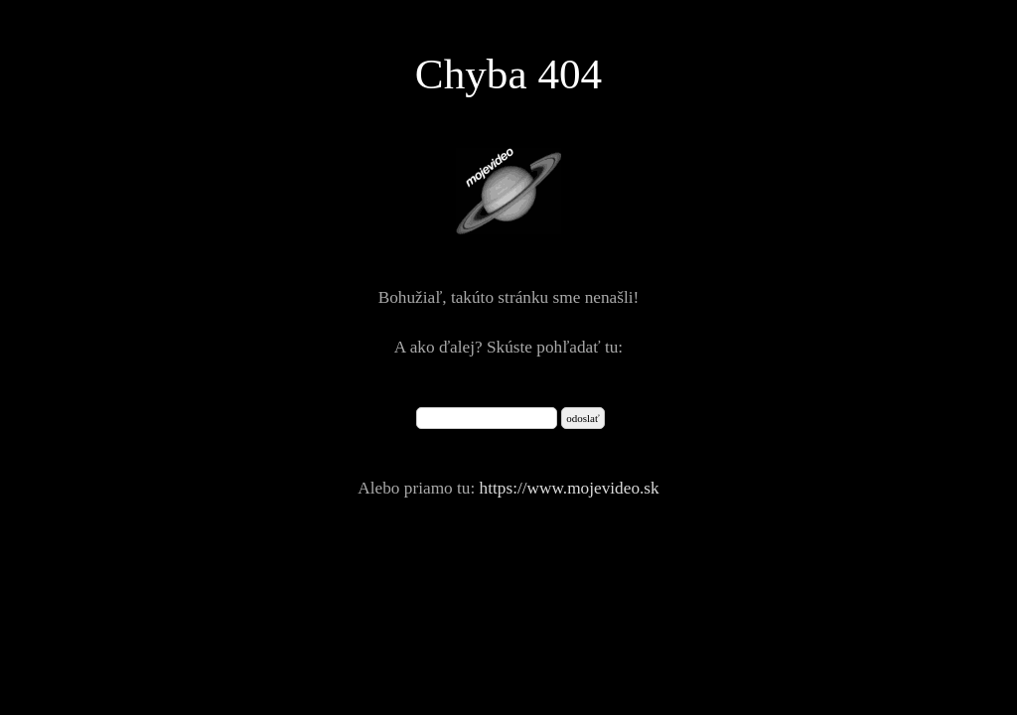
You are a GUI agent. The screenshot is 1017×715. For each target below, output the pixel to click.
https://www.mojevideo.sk (569, 488)
